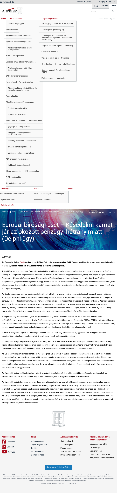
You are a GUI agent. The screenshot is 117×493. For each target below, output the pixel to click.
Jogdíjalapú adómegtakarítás (18, 126)
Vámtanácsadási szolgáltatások (21, 153)
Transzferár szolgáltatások (19, 147)
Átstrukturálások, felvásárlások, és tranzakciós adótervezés (22, 89)
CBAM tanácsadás (14, 171)
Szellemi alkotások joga (65, 64)
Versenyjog (46, 23)
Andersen (28, 9)
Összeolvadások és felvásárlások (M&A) (56, 71)
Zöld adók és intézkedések (19, 165)
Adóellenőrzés (12, 29)
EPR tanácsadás (32, 171)
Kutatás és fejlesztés (15, 56)
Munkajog (69, 46)
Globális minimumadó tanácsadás (20, 102)
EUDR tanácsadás (13, 177)
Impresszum (72, 483)
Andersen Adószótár (42, 200)
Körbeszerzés (47, 78)
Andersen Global (7, 2)
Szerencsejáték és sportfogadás (55, 58)
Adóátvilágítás (12, 96)
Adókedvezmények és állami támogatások (20, 49)
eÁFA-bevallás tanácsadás (17, 76)
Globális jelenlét (37, 451)
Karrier (106, 19)
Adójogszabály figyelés (15, 120)
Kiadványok (46, 193)
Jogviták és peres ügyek (52, 46)
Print (114, 213)
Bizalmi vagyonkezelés (17, 108)
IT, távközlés (47, 64)
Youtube (107, 213)
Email (110, 213)
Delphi (22, 262)
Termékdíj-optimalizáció (16, 183)
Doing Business (37, 455)
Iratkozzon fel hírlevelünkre (58, 467)
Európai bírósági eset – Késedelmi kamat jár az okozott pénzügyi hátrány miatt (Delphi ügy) (51, 212)
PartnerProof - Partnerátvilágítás (19, 82)
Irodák (70, 189)
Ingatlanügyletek (35, 120)
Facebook (100, 213)
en (114, 2)
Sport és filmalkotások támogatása (21, 62)
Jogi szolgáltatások (50, 18)
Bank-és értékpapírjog (63, 23)
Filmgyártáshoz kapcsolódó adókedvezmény (19, 134)
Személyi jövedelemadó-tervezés (22, 141)
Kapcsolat (112, 19)
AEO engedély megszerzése (17, 159)
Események (59, 193)
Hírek (36, 189)
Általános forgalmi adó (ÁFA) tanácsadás (20, 69)
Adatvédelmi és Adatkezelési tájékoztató (52, 483)
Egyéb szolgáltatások (17, 114)
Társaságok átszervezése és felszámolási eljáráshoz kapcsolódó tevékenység (57, 38)
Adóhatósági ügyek (16, 23)
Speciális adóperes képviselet (18, 42)
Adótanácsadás (15, 18)
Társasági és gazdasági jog (53, 29)
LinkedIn (103, 213)
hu (110, 2)
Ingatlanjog (61, 78)
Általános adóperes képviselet (18, 35)
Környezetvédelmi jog (50, 52)
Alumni (101, 19)
